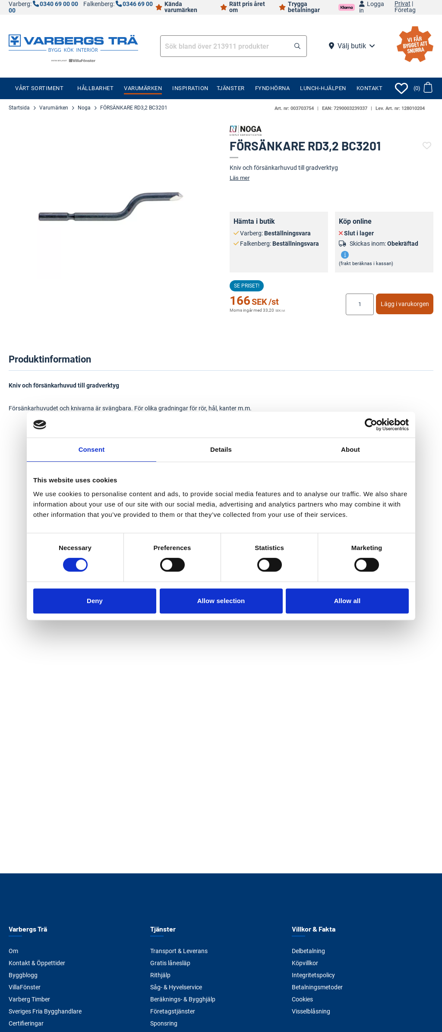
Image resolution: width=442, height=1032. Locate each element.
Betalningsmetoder (317, 987)
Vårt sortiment (39, 88)
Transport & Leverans (179, 951)
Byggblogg (23, 975)
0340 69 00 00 (59, 4)
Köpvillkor (305, 963)
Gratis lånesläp (170, 963)
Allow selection (221, 600)
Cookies (302, 999)
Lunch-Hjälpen (323, 88)
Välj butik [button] (352, 46)
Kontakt (370, 88)
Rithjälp (160, 975)
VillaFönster (25, 987)
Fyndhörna (272, 88)
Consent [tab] (92, 449)
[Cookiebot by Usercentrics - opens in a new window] (371, 424)
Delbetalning (308, 951)
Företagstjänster (172, 1011)
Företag (405, 10)
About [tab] (350, 449)
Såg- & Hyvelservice (176, 987)
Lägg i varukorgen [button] (405, 303)
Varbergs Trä (28, 929)
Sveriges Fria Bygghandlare (45, 1011)
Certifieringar (26, 1023)
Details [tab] (221, 449)
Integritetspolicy (313, 975)
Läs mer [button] (239, 178)
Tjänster (231, 88)
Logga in (371, 7)
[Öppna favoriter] (401, 88)
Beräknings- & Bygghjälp (182, 999)
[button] (297, 46)
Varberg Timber (29, 999)
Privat (402, 4)
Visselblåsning (311, 1011)
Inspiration (190, 88)
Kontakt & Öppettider (37, 963)
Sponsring (163, 1023)
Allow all (347, 600)
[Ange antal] (360, 304)
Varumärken (143, 88)
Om (13, 951)
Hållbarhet (95, 88)
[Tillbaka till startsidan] (73, 42)
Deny (95, 600)
